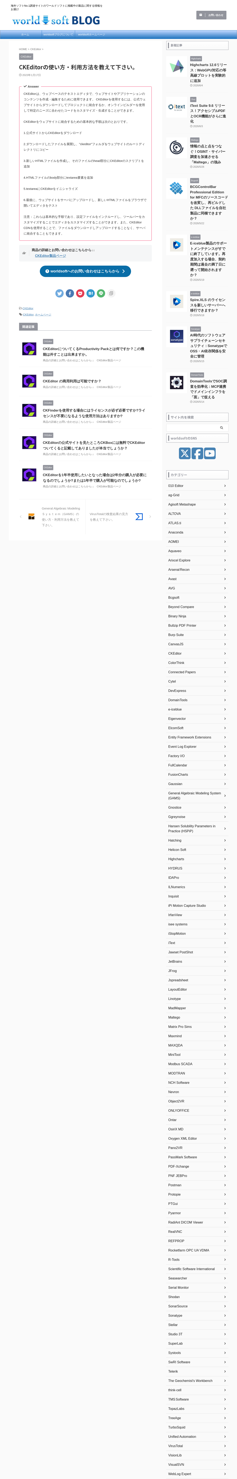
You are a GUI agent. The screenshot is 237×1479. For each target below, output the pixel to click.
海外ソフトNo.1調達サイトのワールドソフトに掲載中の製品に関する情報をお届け (118, 1448)
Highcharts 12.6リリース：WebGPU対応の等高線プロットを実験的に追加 (208, 69)
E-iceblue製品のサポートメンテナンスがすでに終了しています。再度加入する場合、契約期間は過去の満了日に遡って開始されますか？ (209, 222)
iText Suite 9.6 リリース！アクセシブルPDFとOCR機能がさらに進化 (209, 102)
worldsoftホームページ (91, 34)
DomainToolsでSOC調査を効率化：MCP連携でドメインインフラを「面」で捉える (209, 332)
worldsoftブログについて (58, 34)
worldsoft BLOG (118, 1454)
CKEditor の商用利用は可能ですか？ (70, 378)
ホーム (25, 34)
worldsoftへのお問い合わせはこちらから (85, 270)
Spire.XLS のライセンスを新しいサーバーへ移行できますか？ (209, 260)
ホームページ (43, 311)
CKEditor (28, 306)
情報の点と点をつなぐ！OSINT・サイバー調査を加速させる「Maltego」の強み (209, 136)
